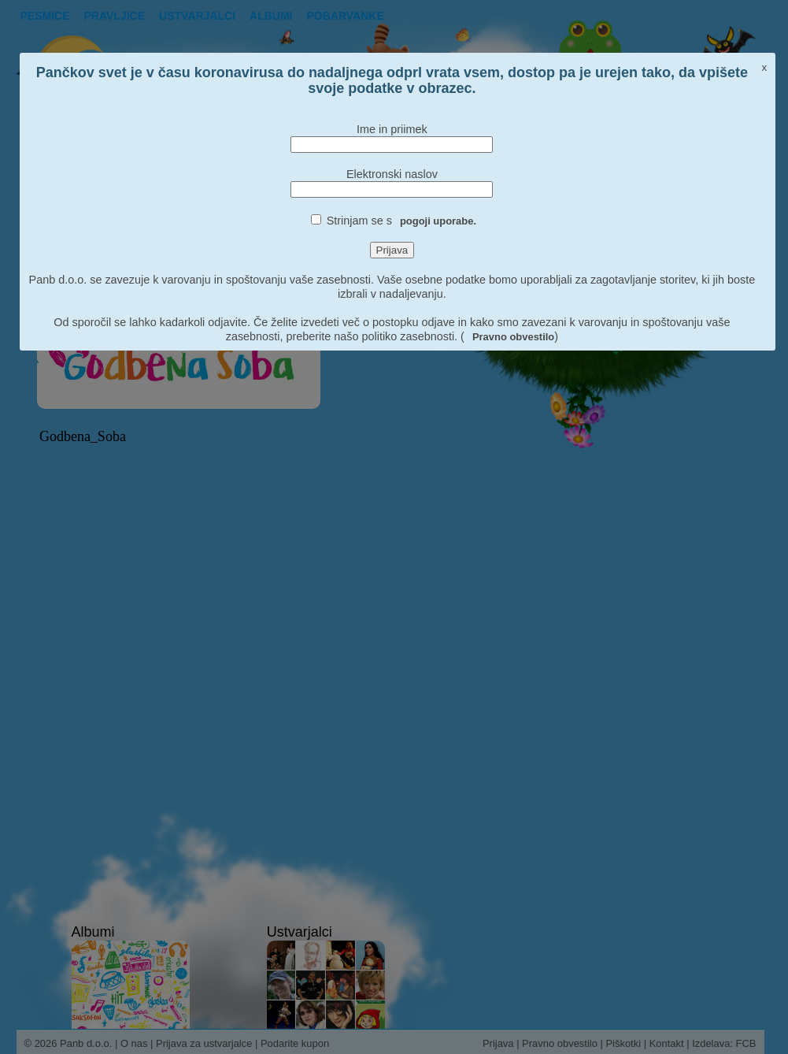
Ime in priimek (392, 129)
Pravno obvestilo (513, 337)
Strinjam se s (401, 220)
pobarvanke (344, 15)
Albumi (271, 15)
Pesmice (45, 15)
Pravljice (115, 15)
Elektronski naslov (392, 174)
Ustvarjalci (197, 15)
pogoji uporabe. (438, 221)
